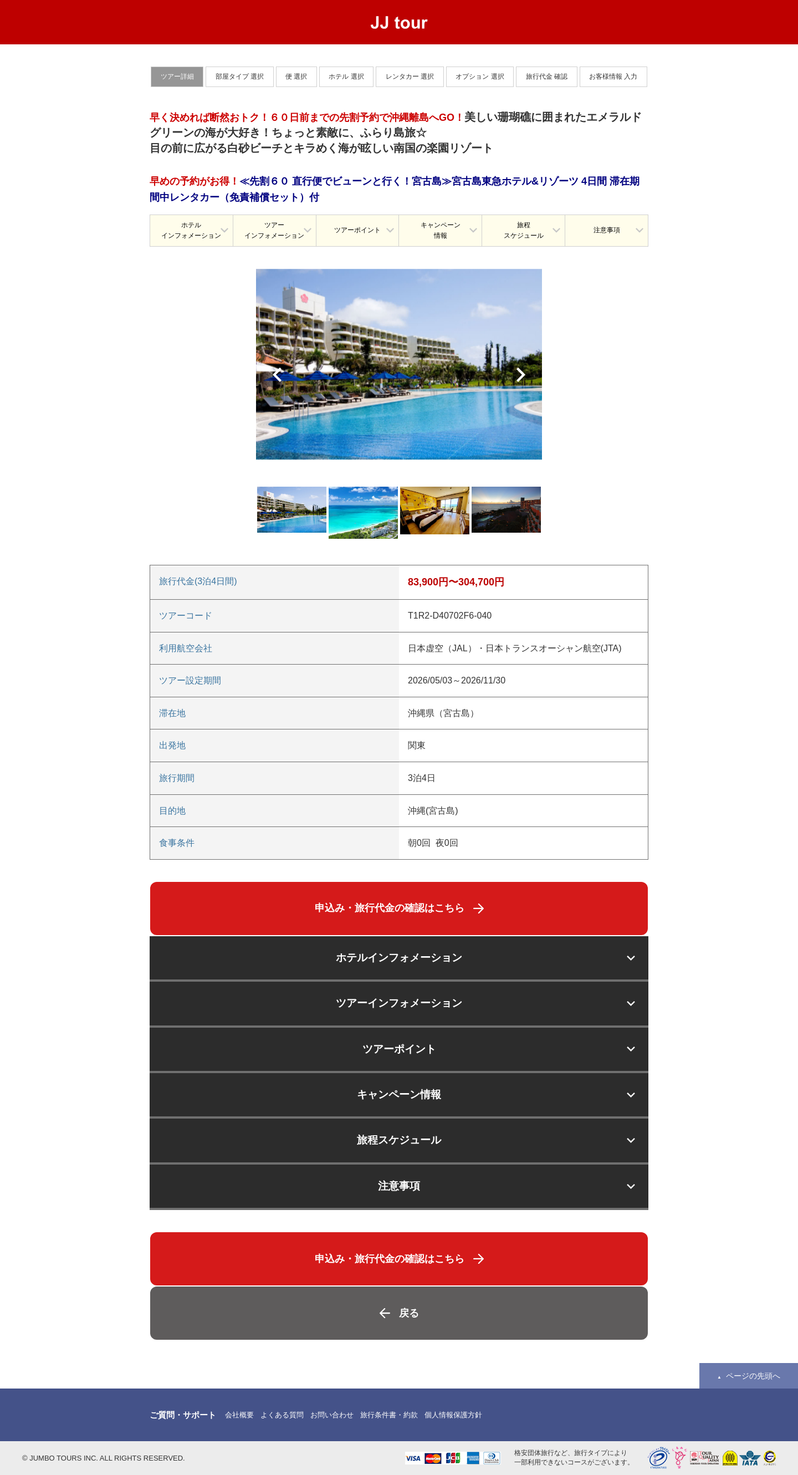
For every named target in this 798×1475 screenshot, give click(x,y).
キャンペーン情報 (441, 230)
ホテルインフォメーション (191, 230)
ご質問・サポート (183, 1415)
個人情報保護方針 (453, 1415)
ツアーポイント (357, 230)
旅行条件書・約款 (389, 1415)
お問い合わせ (332, 1415)
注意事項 (607, 230)
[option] (399, 364)
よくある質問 (282, 1415)
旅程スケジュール (524, 230)
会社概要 (239, 1415)
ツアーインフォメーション (274, 230)
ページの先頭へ (753, 1375)
